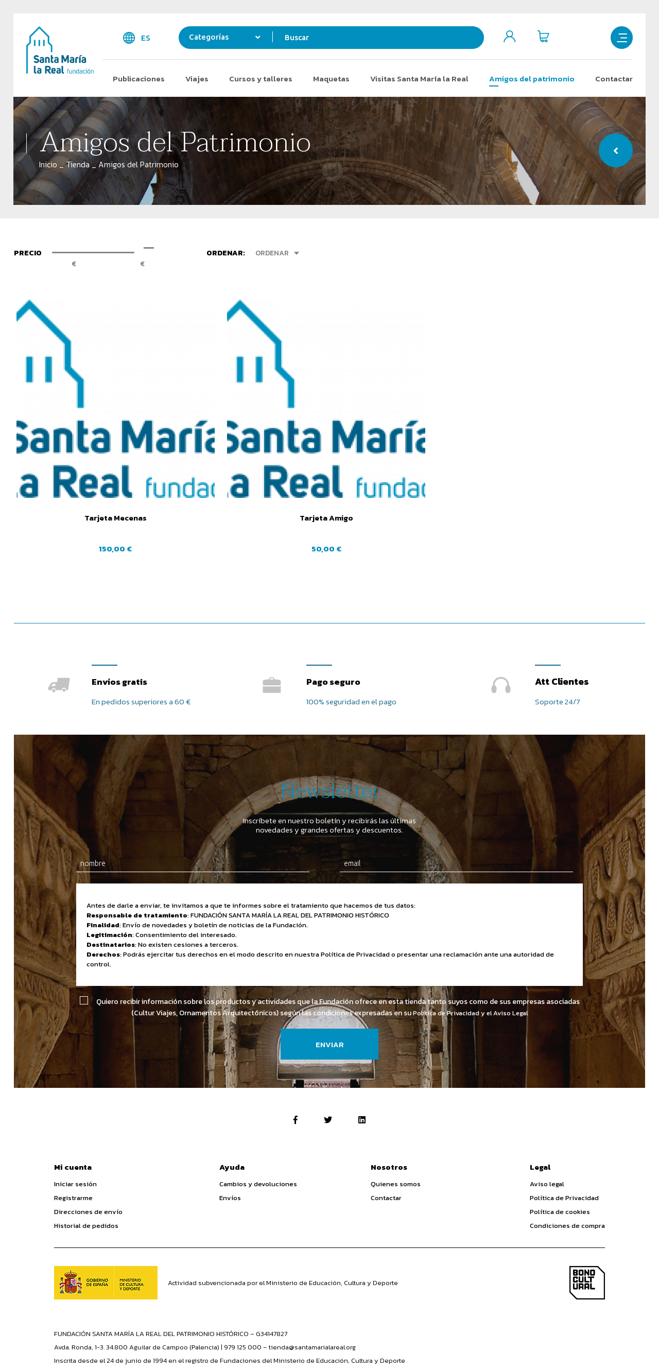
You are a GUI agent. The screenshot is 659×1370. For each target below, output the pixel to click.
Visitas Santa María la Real (419, 78)
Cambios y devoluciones (258, 1124)
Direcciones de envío (88, 1151)
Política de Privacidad (564, 1137)
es (145, 37)
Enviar (330, 984)
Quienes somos (396, 1124)
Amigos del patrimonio (532, 78)
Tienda (78, 164)
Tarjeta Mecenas (88, 465)
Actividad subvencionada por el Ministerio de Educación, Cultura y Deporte (283, 1222)
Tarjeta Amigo (249, 465)
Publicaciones (139, 78)
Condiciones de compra (567, 1165)
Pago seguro (335, 621)
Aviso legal (547, 1124)
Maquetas (331, 78)
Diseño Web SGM (578, 1345)
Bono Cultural (587, 1222)
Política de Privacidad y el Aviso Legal (470, 952)
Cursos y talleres (260, 78)
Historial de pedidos (86, 1165)
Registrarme (73, 1137)
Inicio (48, 164)
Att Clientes (562, 621)
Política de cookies (560, 1151)
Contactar (614, 78)
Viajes (197, 78)
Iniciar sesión (75, 1124)
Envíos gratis (121, 621)
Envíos (230, 1137)
